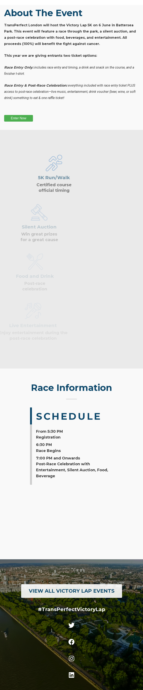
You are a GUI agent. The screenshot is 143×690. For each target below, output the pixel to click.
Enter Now (18, 118)
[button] (71, 591)
